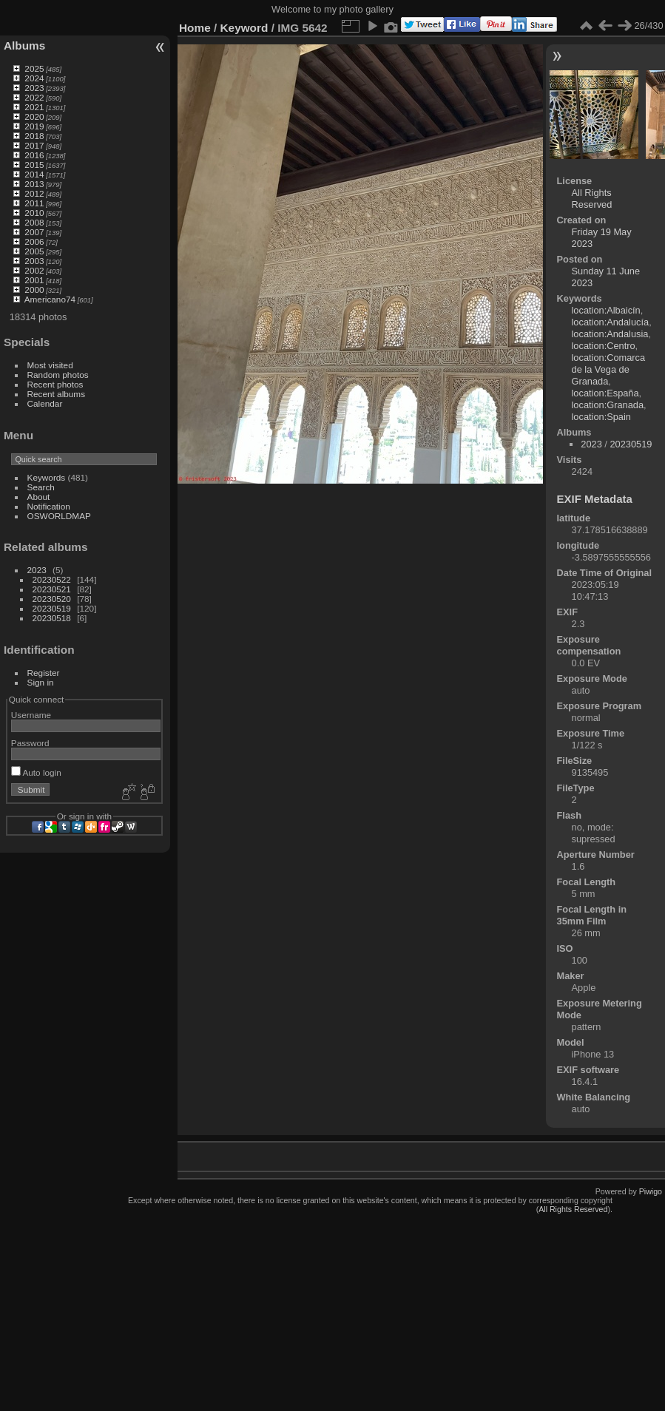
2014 (34, 174)
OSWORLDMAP (59, 516)
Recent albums (56, 394)
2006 (34, 241)
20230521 (52, 589)
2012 (34, 193)
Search (41, 487)
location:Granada (608, 404)
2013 (34, 184)
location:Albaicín (606, 310)
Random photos (58, 374)
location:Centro (603, 345)
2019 (34, 126)
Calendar (45, 403)
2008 (34, 222)
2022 (34, 97)
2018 (34, 136)
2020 (34, 116)
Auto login (36, 772)
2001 (34, 280)
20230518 (52, 618)
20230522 (52, 579)
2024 (34, 78)
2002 (34, 270)
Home (195, 27)
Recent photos (55, 384)
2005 (34, 251)
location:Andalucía (610, 322)
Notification (48, 506)
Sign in (40, 682)
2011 (34, 203)
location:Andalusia (610, 333)
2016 (34, 155)
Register (43, 672)
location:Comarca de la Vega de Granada (609, 369)
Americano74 (49, 299)
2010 (34, 212)
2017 (34, 145)
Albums (24, 45)
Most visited (50, 365)
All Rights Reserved (592, 198)
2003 (34, 260)
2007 (34, 232)
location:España (605, 393)
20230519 (52, 608)
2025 (34, 68)
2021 (34, 107)
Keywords (46, 477)
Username (31, 715)
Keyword (244, 27)
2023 (34, 87)
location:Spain (601, 416)
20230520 (52, 598)
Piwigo (650, 1191)
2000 (34, 289)
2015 (34, 164)
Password (30, 743)
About (38, 496)
